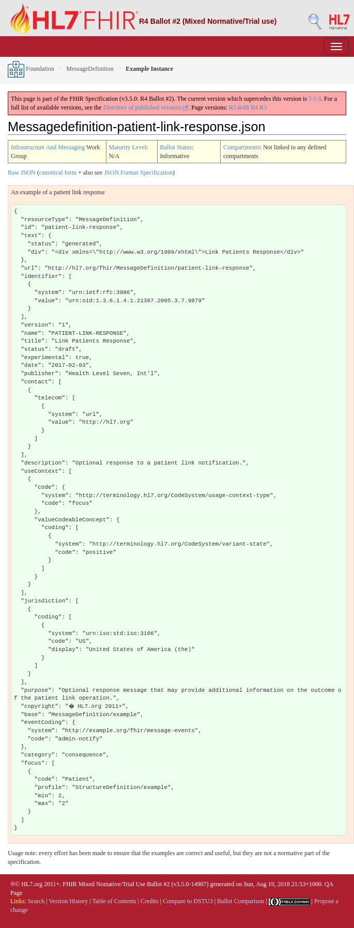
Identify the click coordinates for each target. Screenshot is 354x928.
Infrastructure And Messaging (48, 147)
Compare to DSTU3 (188, 901)
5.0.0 (315, 98)
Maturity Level (127, 147)
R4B (243, 107)
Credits (150, 901)
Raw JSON (22, 172)
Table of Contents (114, 901)
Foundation (31, 68)
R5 (232, 107)
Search (36, 901)
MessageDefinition (89, 68)
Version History (68, 901)
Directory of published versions (146, 107)
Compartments (241, 147)
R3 (263, 107)
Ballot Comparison (240, 901)
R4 (254, 107)
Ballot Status (176, 147)
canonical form (57, 172)
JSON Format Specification (138, 172)
